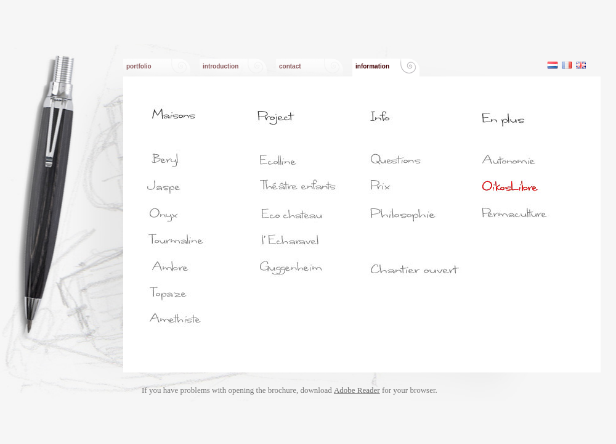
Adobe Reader (357, 390)
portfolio (139, 66)
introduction (220, 66)
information (372, 66)
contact (290, 66)
